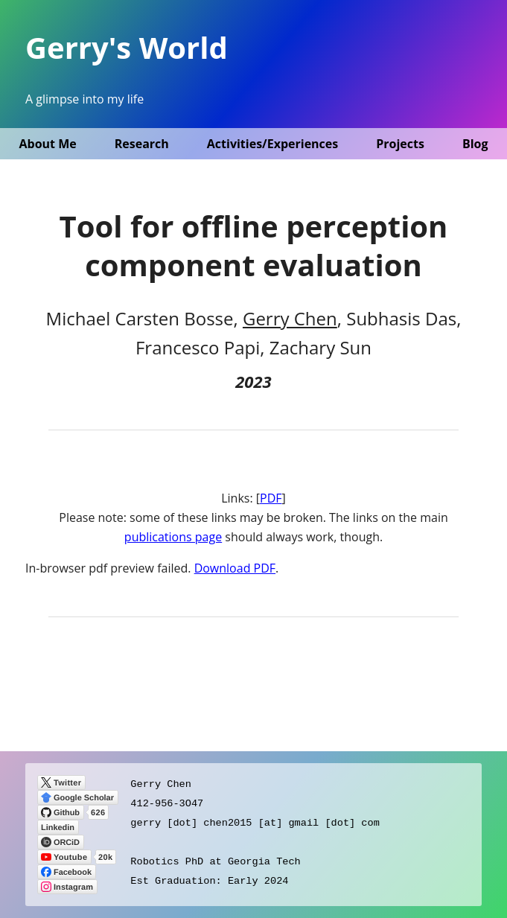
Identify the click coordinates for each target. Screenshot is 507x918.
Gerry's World (126, 47)
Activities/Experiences (272, 144)
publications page (173, 537)
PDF (271, 498)
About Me (47, 144)
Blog (475, 144)
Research (142, 144)
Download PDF (234, 568)
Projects (400, 144)
